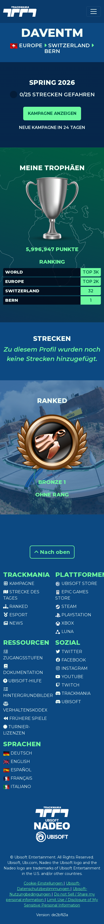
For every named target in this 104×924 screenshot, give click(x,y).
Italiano (17, 786)
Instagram (71, 668)
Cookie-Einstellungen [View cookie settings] (44, 883)
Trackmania (72, 693)
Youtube (69, 676)
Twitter (68, 651)
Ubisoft (68, 701)
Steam (66, 606)
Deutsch (17, 753)
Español (17, 769)
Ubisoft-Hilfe (22, 680)
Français (17, 778)
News (13, 623)
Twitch (67, 685)
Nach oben (52, 552)
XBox (64, 623)
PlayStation (73, 614)
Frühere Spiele (25, 718)
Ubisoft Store (76, 583)
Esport (15, 614)
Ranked (15, 606)
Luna (64, 631)
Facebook (70, 660)
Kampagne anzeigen (52, 113)
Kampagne (18, 583)
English (16, 761)
